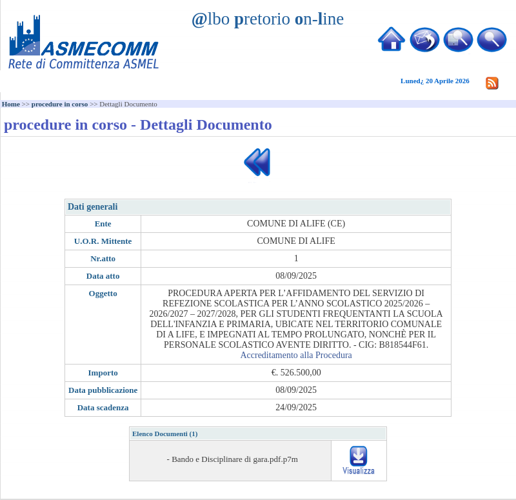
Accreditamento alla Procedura (296, 355)
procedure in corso (60, 104)
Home (11, 104)
